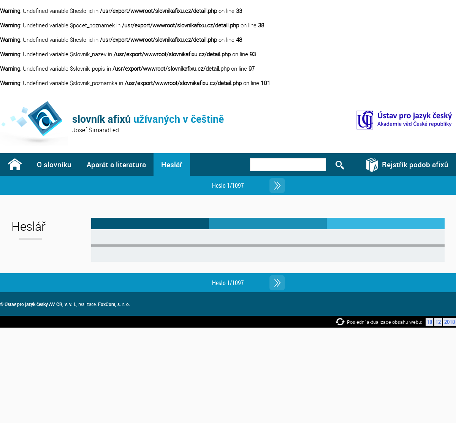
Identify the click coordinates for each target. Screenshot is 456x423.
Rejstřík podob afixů (415, 164)
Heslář (171, 164)
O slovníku (54, 164)
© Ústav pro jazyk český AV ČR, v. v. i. (38, 304)
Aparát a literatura (116, 164)
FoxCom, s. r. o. (114, 304)
